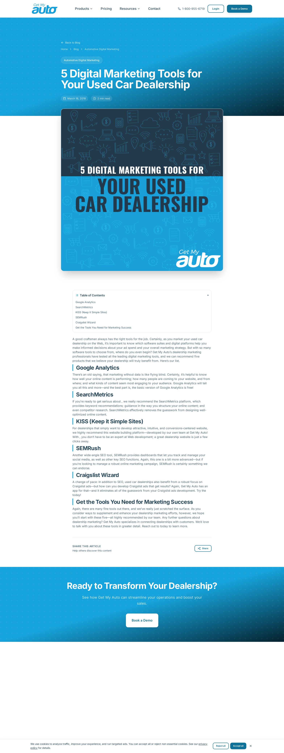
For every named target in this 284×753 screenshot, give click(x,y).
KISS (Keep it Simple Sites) (91, 312)
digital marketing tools (143, 356)
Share (203, 548)
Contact (154, 9)
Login (215, 8)
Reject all (220, 745)
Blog (76, 49)
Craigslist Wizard (86, 322)
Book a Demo (239, 8)
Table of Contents (142, 295)
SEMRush (81, 317)
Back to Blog (70, 42)
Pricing (106, 9)
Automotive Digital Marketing (102, 49)
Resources (130, 9)
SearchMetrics (84, 307)
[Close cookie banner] (251, 746)
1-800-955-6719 (191, 9)
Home (64, 49)
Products (84, 9)
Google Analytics (85, 302)
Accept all (238, 745)
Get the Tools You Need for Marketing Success (103, 327)
